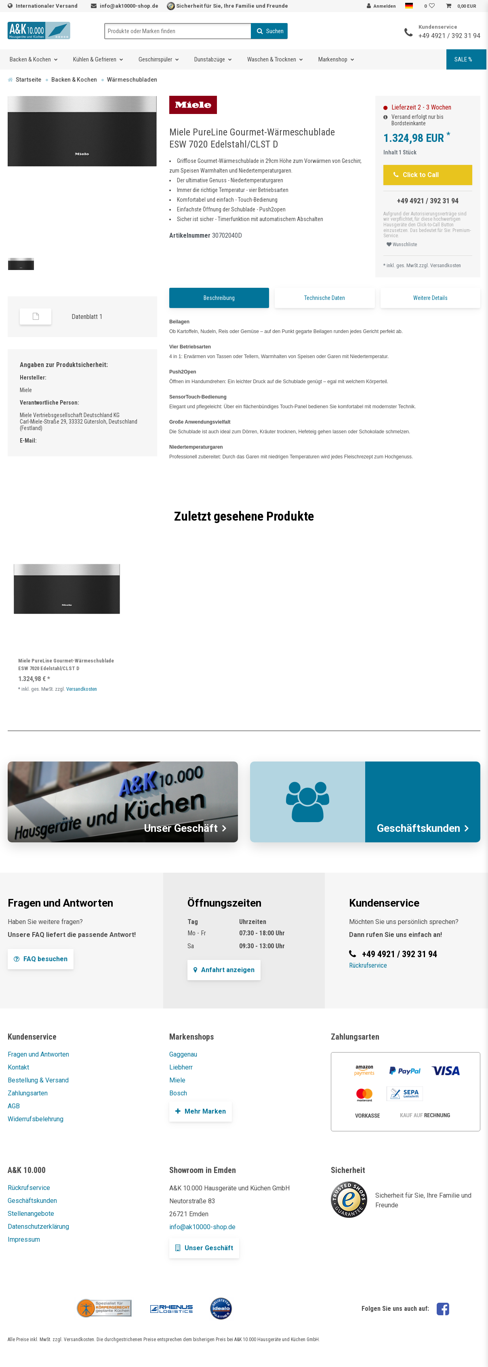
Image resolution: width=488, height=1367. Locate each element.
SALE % (463, 59)
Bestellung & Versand (38, 1080)
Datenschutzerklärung (38, 1226)
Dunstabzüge (209, 59)
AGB (14, 1106)
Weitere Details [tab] (430, 298)
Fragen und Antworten (38, 1054)
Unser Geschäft (204, 1248)
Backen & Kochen (30, 59)
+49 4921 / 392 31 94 (449, 36)
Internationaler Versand (47, 6)
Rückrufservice (368, 965)
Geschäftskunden (32, 1201)
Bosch (178, 1093)
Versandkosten (445, 265)
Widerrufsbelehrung (35, 1119)
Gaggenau (183, 1054)
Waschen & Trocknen (271, 59)
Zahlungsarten (28, 1093)
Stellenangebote (31, 1213)
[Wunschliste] (430, 6)
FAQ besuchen (40, 959)
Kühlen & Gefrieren (94, 59)
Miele (177, 1080)
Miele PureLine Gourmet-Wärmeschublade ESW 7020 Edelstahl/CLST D (66, 664)
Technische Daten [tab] (324, 298)
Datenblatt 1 (87, 317)
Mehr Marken (200, 1111)
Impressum (24, 1239)
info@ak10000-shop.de (129, 6)
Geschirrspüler (155, 59)
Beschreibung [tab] (219, 298)
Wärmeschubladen (132, 79)
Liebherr (181, 1067)
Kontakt (18, 1067)
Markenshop (332, 59)
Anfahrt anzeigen (224, 970)
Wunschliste (402, 244)
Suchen (270, 31)
